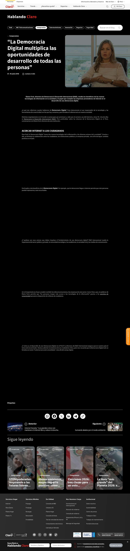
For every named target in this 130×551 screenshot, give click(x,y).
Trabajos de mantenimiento (94, 519)
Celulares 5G (50, 507)
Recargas (29, 511)
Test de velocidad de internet (54, 519)
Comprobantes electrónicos (54, 523)
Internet (8, 503)
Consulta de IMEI (51, 503)
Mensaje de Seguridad (73, 523)
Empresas (20, 1)
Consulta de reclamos (72, 513)
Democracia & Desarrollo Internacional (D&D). (40, 119)
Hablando (22, 17)
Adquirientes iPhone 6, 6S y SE (74, 518)
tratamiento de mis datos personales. (93, 544)
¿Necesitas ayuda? (48, 6)
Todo (10, 27)
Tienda (32, 6)
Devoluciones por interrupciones (71, 504)
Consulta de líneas (51, 515)
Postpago (29, 507)
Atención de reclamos (72, 509)
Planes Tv (9, 515)
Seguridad (89, 27)
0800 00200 (106, 535)
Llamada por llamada (52, 528)
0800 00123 (118, 535)
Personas (10, 1)
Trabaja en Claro (91, 515)
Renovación (29, 515)
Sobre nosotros (91, 503)
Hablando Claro (79, 6)
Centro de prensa (91, 511)
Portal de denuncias (92, 523)
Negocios (79, 27)
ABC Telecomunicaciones (24, 27)
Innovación (68, 27)
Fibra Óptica (9, 507)
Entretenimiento (55, 27)
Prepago (28, 503)
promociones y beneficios (92, 546)
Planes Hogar (10, 511)
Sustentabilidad (91, 507)
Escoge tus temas (116, 545)
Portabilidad (29, 519)
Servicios (21, 6)
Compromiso (41, 27)
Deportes (64, 6)
